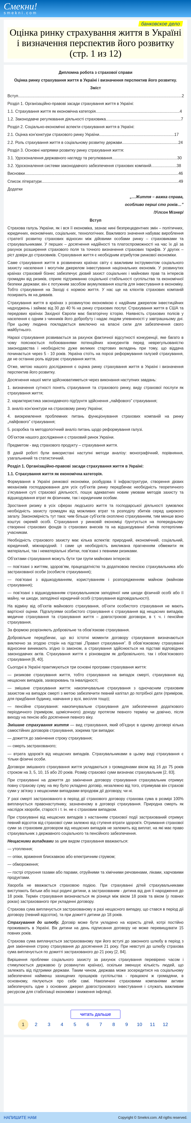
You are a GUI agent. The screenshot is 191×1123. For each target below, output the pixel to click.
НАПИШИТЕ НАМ (20, 1118)
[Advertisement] (95, 1075)
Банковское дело (160, 23)
